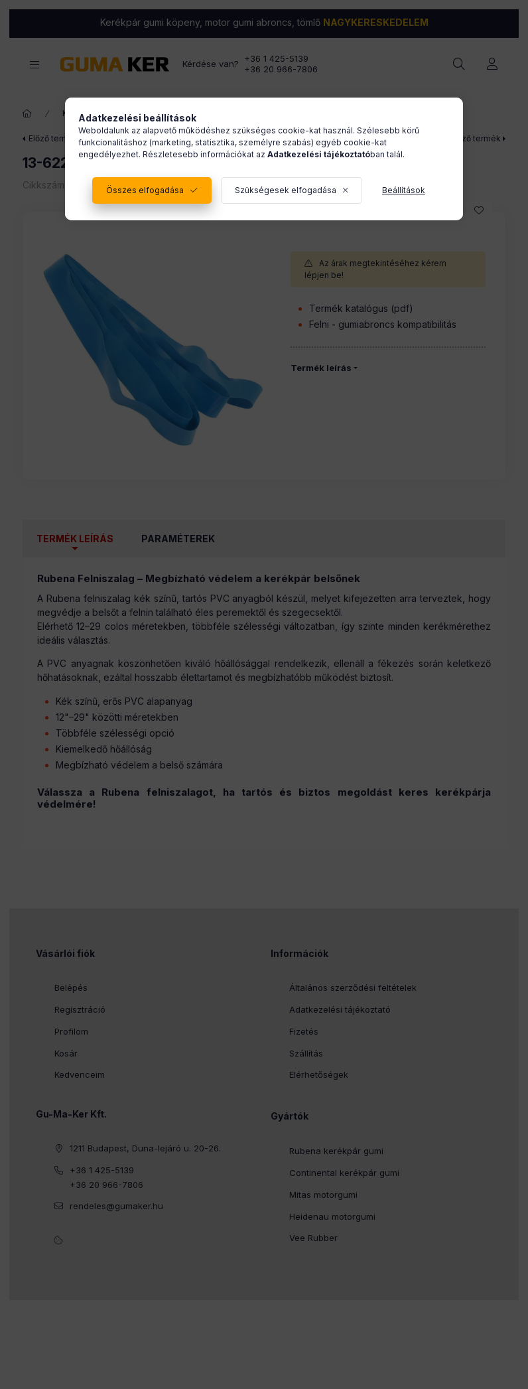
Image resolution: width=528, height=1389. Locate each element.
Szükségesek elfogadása (285, 190)
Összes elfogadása (145, 190)
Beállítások (403, 190)
